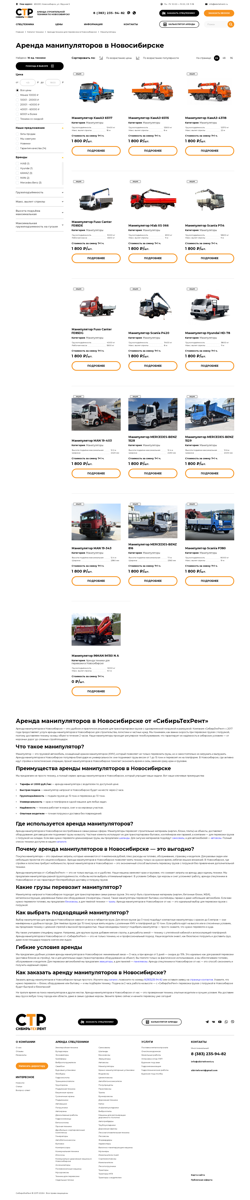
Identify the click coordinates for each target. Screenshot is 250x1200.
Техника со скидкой (31, 118)
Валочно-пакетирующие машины (116, 1147)
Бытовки (59, 1143)
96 (231, 58)
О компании (25, 1041)
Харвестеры (105, 1143)
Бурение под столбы (152, 1074)
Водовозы (104, 1074)
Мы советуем (28, 138)
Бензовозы (104, 1055)
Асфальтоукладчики (109, 1107)
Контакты (131, 24)
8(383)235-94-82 (153, 979)
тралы (112, 901)
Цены (59, 24)
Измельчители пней (109, 1155)
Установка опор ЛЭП (151, 1059)
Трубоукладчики (107, 1125)
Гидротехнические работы (155, 1070)
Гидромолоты (62, 1077)
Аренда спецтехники (72, 1041)
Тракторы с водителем (110, 1177)
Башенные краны (64, 1092)
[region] (40, 141)
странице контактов (201, 979)
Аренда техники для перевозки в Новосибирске (91, 662)
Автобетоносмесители (110, 1081)
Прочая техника (63, 1126)
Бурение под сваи (150, 1062)
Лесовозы (104, 1136)
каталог (113, 979)
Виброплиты (105, 1111)
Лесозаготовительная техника (114, 1132)
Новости (20, 1083)
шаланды (124, 838)
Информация (93, 24)
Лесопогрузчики (107, 1166)
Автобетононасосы (65, 1140)
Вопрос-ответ (23, 1090)
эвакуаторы (106, 961)
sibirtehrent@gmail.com (204, 1070)
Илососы (60, 1155)
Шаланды (103, 1051)
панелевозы (140, 961)
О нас (19, 1047)
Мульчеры (104, 1151)
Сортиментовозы (107, 1159)
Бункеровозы (106, 1096)
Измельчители (106, 1162)
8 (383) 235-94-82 (208, 1054)
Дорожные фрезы (108, 1129)
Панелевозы (105, 1089)
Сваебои (60, 1066)
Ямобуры (60, 1074)
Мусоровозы (62, 1172)
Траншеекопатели (64, 1081)
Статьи (19, 1086)
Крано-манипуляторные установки (116, 1070)
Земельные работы (151, 1055)
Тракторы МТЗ (106, 1173)
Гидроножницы (63, 1118)
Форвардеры (105, 1140)
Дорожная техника (108, 1100)
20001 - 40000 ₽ (29, 104)
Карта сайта (198, 1175)
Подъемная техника (65, 1089)
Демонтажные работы (66, 1115)
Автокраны (61, 1111)
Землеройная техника (66, 1047)
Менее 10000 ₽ (29, 95)
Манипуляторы (94, 122)
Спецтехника (25, 24)
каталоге (61, 841)
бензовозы (71, 901)
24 (216, 58)
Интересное (25, 1077)
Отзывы (19, 1051)
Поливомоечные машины (68, 1169)
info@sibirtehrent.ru (216, 4)
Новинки (25, 143)
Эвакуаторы (105, 1059)
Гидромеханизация (151, 1066)
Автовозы (103, 1062)
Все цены (25, 90)
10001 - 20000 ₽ (29, 99)
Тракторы (103, 1170)
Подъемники (61, 1100)
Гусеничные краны (64, 1096)
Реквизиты (21, 1055)
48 (224, 58)
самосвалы (178, 838)
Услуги (147, 1041)
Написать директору (32, 1066)
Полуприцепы (106, 1085)
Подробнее (96, 150)
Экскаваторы (62, 1055)
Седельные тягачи (64, 1180)
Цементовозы (106, 1077)
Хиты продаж (27, 134)
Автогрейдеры (106, 1121)
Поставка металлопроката (154, 1047)
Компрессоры (62, 1147)
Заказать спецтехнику (97, 1022)
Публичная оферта (201, 1180)
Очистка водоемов (151, 1051)
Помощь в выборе (40, 66)
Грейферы (60, 1059)
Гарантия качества (33, 148)
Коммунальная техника (67, 1151)
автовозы (216, 838)
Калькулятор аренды (161, 1022)
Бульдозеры (61, 1051)
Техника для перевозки (67, 1176)
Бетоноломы (62, 1122)
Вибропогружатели (65, 1062)
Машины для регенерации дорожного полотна (112, 1116)
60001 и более (28, 114)
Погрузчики (61, 1107)
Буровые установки (65, 1070)
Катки (101, 1104)
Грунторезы (61, 1085)
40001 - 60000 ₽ (29, 109)
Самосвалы (104, 1047)
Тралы (102, 1092)
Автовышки (61, 1104)
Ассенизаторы (62, 1165)
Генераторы (61, 1136)
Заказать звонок (219, 13)
